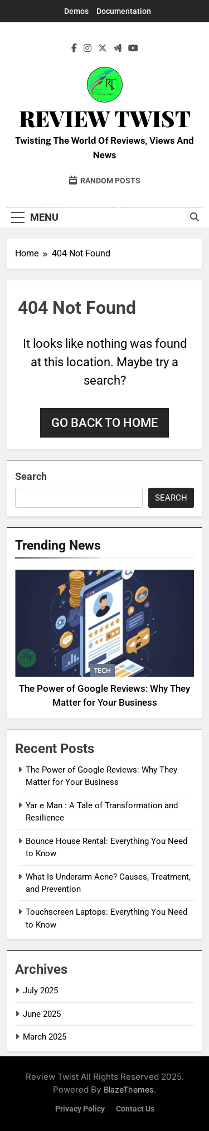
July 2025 (40, 991)
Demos (76, 11)
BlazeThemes (129, 1089)
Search (31, 476)
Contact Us (135, 1109)
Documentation (123, 11)
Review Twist (105, 118)
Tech (102, 671)
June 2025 (42, 1014)
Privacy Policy (80, 1109)
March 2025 (44, 1037)
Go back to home (104, 423)
